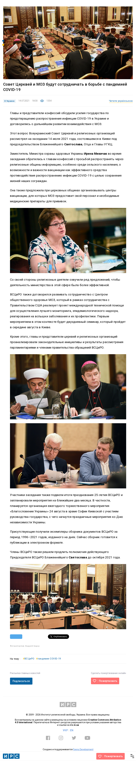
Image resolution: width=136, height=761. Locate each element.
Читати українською (121, 100)
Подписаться (21, 681)
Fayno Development (83, 749)
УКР (65, 730)
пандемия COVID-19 (48, 658)
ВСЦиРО (28, 658)
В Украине (10, 101)
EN (71, 730)
